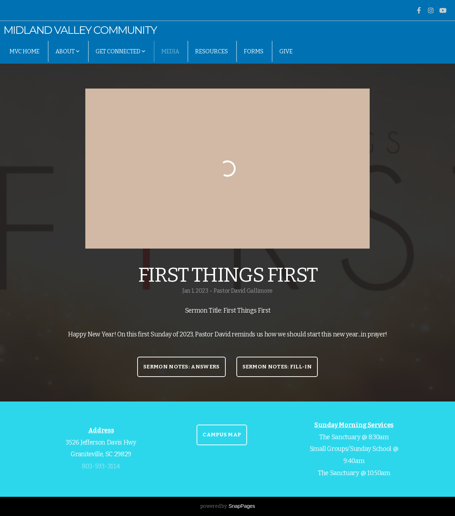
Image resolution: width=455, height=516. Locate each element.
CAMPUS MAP (222, 434)
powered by (227, 506)
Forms (253, 51)
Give (286, 51)
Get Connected (120, 51)
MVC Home (24, 51)
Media (170, 51)
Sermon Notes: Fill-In (277, 366)
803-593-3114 (101, 466)
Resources (211, 51)
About (67, 51)
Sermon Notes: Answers (181, 366)
